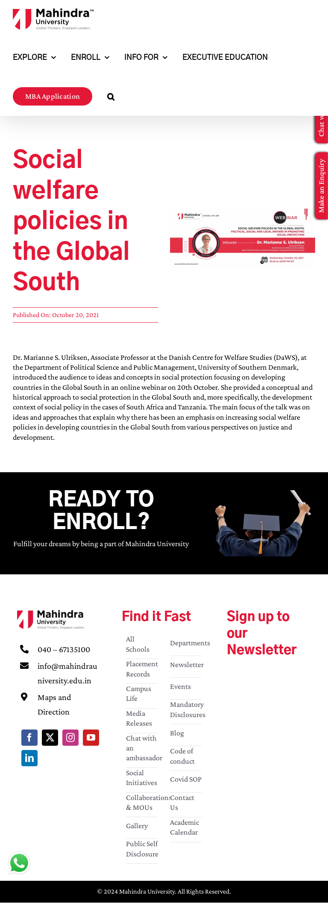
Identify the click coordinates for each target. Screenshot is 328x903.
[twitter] (50, 737)
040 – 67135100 (64, 649)
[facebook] (29, 737)
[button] (110, 96)
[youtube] (91, 737)
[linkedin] (29, 758)
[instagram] (70, 737)
